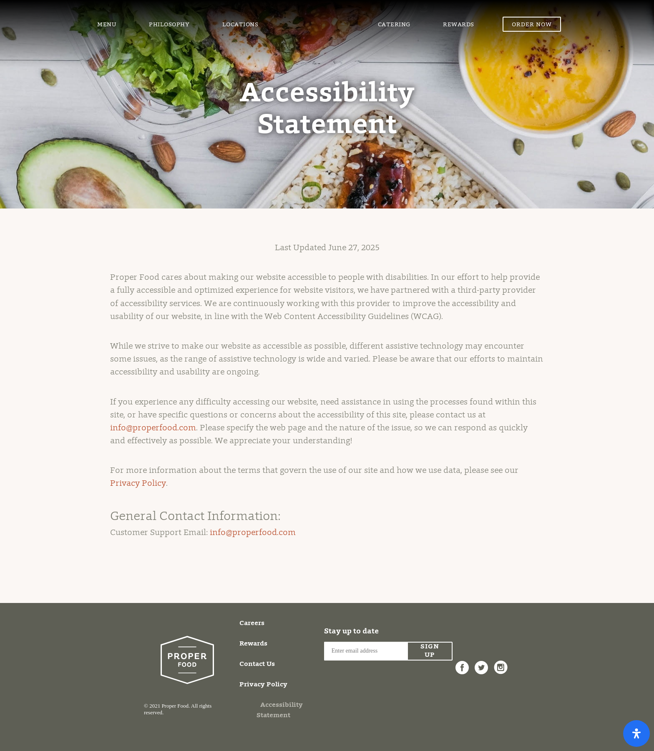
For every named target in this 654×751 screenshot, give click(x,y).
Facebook (462, 663)
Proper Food (318, 15)
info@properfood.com (153, 428)
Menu (106, 25)
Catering (394, 25)
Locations (240, 25)
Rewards (458, 25)
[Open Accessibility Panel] (636, 733)
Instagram (500, 663)
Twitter (481, 663)
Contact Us (257, 664)
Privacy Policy (138, 484)
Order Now (532, 25)
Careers (251, 623)
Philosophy (169, 25)
